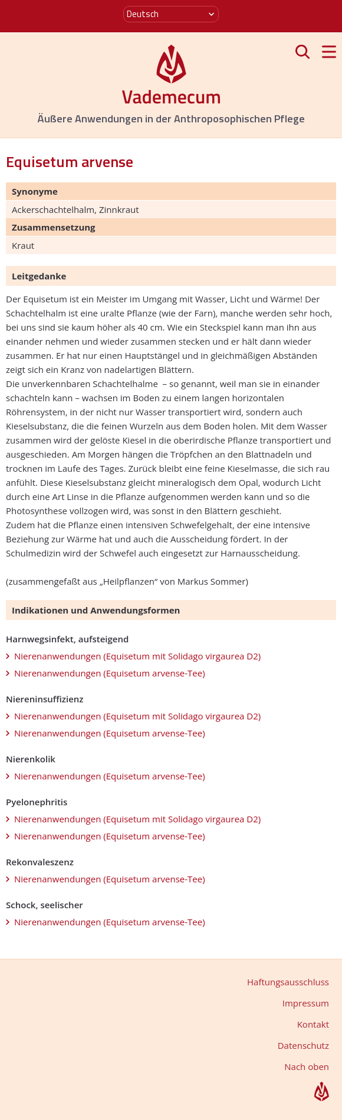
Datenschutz (303, 1045)
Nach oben (306, 1066)
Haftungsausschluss (288, 982)
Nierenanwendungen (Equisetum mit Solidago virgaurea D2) (137, 656)
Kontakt (313, 1024)
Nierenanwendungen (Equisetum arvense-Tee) (109, 673)
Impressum (305, 1003)
